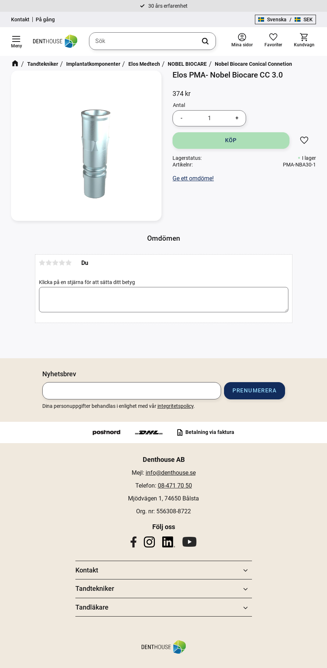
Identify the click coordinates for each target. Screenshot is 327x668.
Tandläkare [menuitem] (92, 607)
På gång (45, 19)
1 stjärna (42, 262)
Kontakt (20, 19)
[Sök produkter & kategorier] (152, 41)
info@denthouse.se (171, 472)
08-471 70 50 (175, 485)
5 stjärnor (68, 262)
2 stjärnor (49, 262)
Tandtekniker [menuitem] (94, 588)
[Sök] (205, 41)
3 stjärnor (55, 262)
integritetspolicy (175, 406)
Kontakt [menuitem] (86, 570)
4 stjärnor (62, 262)
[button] (16, 41)
